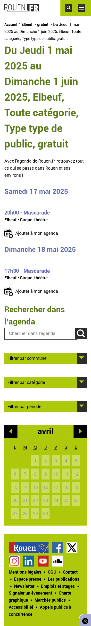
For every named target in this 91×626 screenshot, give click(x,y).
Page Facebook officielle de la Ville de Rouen (57, 547)
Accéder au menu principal (84, 14)
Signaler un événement (30, 593)
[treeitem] (30, 547)
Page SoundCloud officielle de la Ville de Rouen (57, 561)
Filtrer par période (24, 406)
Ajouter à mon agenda (36, 233)
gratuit (42, 24)
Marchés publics (50, 600)
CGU (52, 572)
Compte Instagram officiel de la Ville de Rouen (14, 561)
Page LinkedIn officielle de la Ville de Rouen (28, 561)
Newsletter (24, 586)
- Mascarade (27, 212)
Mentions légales (25, 572)
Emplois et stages (58, 586)
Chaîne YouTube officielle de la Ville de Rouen (43, 561)
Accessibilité (21, 607)
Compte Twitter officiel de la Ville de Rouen (71, 547)
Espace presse (27, 579)
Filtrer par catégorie (26, 382)
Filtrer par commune (27, 358)
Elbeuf (27, 24)
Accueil (10, 24)
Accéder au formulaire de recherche (71, 14)
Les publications (63, 579)
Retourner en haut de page (84, 619)
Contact (70, 572)
